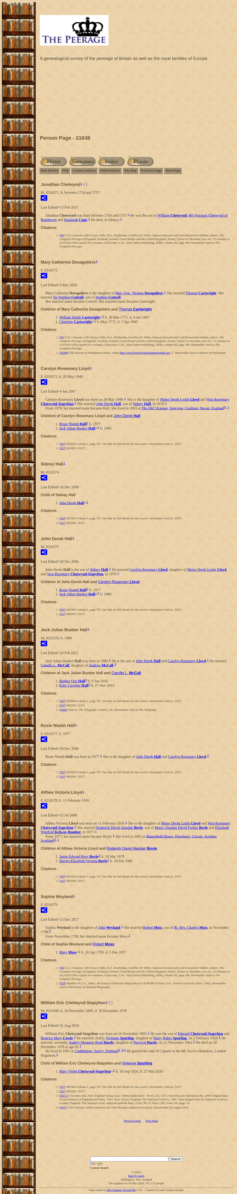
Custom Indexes (84, 170)
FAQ (65, 170)
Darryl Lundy (136, 1176)
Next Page (173, 170)
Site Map (130, 170)
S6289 (64, 352)
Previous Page (151, 170)
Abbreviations (110, 170)
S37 (62, 444)
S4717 (64, 1095)
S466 (63, 709)
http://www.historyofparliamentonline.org (145, 352)
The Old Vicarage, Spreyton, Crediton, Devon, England (183, 408)
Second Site (129, 1190)
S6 (61, 235)
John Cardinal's (114, 1190)
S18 (62, 983)
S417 (63, 1107)
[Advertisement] (136, 99)
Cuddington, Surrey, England (96, 1051)
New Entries (49, 170)
